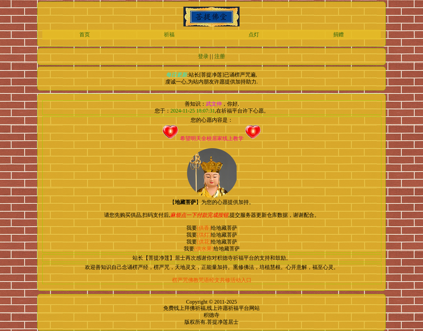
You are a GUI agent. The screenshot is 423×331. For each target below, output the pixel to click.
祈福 (169, 34)
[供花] (204, 242)
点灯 (254, 34)
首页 (84, 34)
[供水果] (204, 248)
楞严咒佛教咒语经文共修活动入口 (211, 280)
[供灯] (204, 235)
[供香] (204, 228)
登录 (203, 56)
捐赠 (338, 34)
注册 (219, 56)
